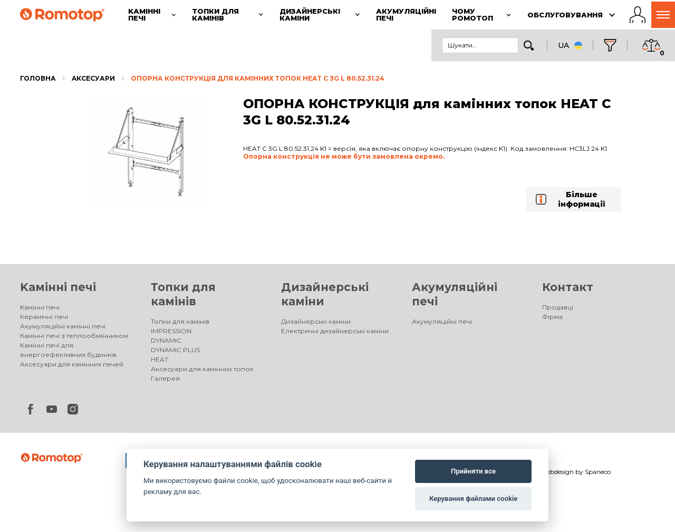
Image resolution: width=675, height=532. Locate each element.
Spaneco (598, 472)
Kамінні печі (58, 287)
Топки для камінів (180, 321)
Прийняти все (473, 471)
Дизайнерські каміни (316, 321)
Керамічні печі (44, 317)
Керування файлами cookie (473, 498)
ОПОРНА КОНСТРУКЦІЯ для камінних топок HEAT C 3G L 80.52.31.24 (257, 78)
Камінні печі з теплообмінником (74, 336)
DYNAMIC (166, 340)
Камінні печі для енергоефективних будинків (68, 350)
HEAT (159, 359)
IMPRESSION (171, 331)
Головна (38, 78)
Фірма (552, 317)
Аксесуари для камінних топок (202, 369)
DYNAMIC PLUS (175, 350)
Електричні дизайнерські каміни (335, 331)
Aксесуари (93, 78)
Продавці (557, 307)
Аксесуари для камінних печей (71, 364)
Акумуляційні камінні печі (62, 326)
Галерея (165, 378)
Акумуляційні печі (442, 321)
